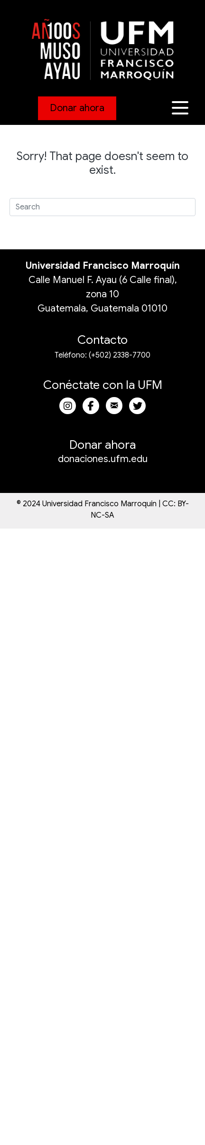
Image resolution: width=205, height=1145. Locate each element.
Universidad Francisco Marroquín (103, 266)
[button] (181, 108)
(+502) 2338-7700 (119, 355)
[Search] (102, 207)
